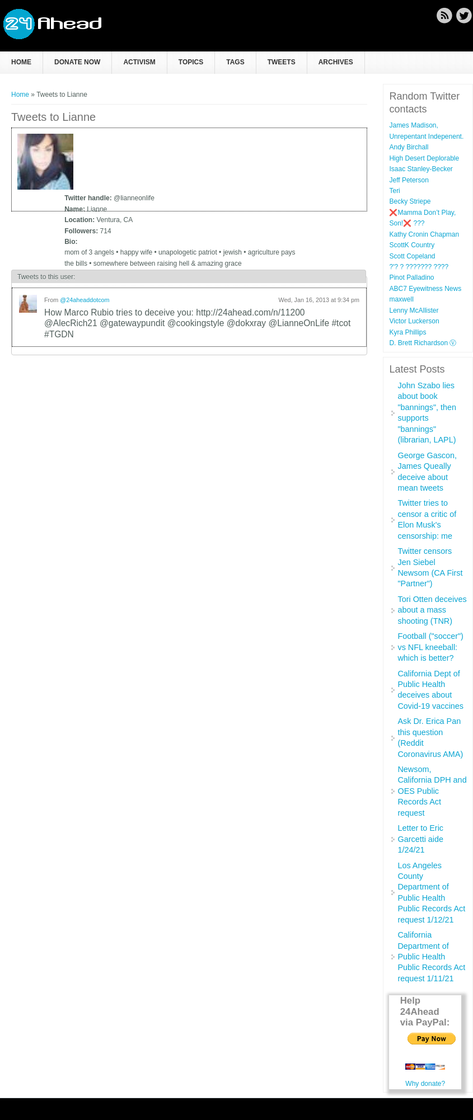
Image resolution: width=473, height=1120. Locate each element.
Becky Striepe (409, 201)
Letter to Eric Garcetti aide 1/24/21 (420, 838)
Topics (191, 62)
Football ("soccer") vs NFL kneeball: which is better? (430, 647)
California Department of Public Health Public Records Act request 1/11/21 (431, 956)
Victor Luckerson (414, 321)
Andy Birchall (408, 147)
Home (21, 62)
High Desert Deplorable (424, 158)
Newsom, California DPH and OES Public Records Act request (431, 791)
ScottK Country (411, 245)
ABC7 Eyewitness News (425, 289)
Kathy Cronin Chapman (424, 234)
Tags (235, 62)
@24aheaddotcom (84, 300)
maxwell (401, 299)
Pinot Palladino (411, 277)
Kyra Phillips (407, 332)
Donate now (77, 62)
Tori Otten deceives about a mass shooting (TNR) (431, 610)
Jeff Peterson (409, 180)
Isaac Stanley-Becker (420, 169)
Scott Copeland (412, 256)
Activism (139, 62)
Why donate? (425, 1084)
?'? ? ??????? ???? (418, 267)
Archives (336, 62)
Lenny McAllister (413, 310)
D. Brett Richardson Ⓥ (422, 343)
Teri (394, 191)
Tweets (282, 62)
